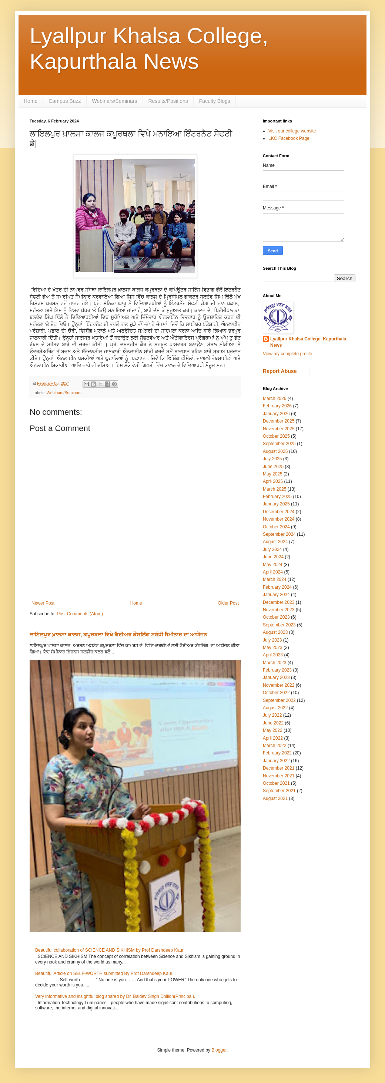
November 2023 (278, 609)
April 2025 (273, 481)
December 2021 (278, 768)
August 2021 (275, 798)
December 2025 (278, 421)
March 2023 (274, 662)
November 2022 (278, 685)
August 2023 (275, 632)
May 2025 (272, 474)
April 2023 (273, 654)
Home (30, 101)
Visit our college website (292, 131)
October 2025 (276, 436)
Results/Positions (168, 101)
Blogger (219, 1050)
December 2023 (278, 602)
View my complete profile (287, 353)
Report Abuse (280, 371)
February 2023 (277, 670)
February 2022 (277, 753)
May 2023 (272, 647)
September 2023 (279, 625)
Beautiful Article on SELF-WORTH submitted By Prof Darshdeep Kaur (104, 973)
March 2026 (274, 398)
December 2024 (278, 511)
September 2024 (279, 534)
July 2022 (272, 715)
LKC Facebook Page (288, 138)
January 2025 (276, 504)
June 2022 (273, 723)
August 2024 (275, 541)
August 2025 (275, 451)
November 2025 (278, 428)
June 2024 (273, 556)
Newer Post (42, 603)
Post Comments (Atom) (80, 613)
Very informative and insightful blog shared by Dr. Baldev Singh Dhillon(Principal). (115, 996)
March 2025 (274, 489)
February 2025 (277, 496)
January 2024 (276, 594)
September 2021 (279, 790)
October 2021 (276, 783)
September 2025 (279, 443)
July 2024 (272, 549)
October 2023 (276, 617)
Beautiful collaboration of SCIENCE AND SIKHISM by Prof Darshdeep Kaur (109, 950)
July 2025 (272, 458)
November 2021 (278, 775)
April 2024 (273, 572)
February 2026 (277, 405)
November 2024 (278, 519)
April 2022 (273, 738)
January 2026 (276, 413)
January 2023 (276, 677)
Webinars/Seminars (114, 101)
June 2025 (273, 466)
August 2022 (275, 707)
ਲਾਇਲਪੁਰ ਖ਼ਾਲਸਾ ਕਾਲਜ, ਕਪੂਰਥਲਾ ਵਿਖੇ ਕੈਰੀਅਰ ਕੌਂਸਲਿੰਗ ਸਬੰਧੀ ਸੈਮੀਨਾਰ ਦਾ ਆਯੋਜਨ (118, 635)
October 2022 (276, 692)
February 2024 (277, 587)
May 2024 (272, 564)
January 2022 (276, 760)
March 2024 (274, 579)
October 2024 (276, 526)
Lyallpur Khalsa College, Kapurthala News (308, 342)
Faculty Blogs (214, 101)
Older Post (228, 603)
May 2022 (272, 730)
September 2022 (279, 700)
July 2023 (272, 640)
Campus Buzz (64, 101)
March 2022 (274, 745)
